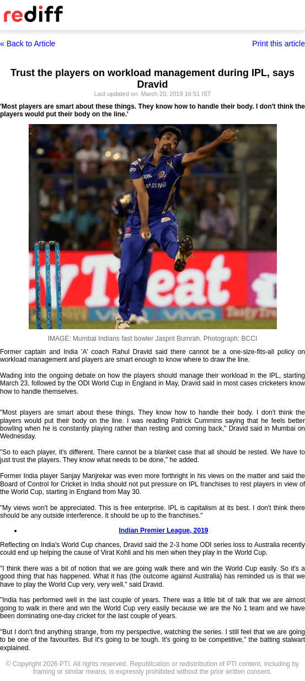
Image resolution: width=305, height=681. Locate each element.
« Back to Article (27, 43)
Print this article (278, 43)
